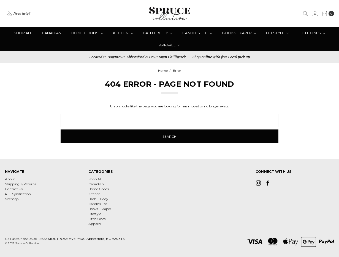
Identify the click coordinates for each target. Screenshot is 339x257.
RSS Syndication (18, 194)
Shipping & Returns (20, 184)
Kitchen (123, 33)
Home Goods (87, 33)
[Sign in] (314, 13)
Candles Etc (197, 33)
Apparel (169, 45)
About (10, 179)
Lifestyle (277, 33)
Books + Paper (239, 33)
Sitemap (11, 199)
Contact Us (14, 189)
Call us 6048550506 (21, 239)
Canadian (51, 33)
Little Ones (312, 33)
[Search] (305, 13)
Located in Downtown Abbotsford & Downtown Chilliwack (137, 56)
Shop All (23, 33)
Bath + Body (157, 33)
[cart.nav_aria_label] (327, 13)
